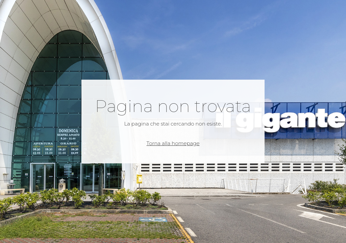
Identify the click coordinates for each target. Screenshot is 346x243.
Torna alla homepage (173, 143)
